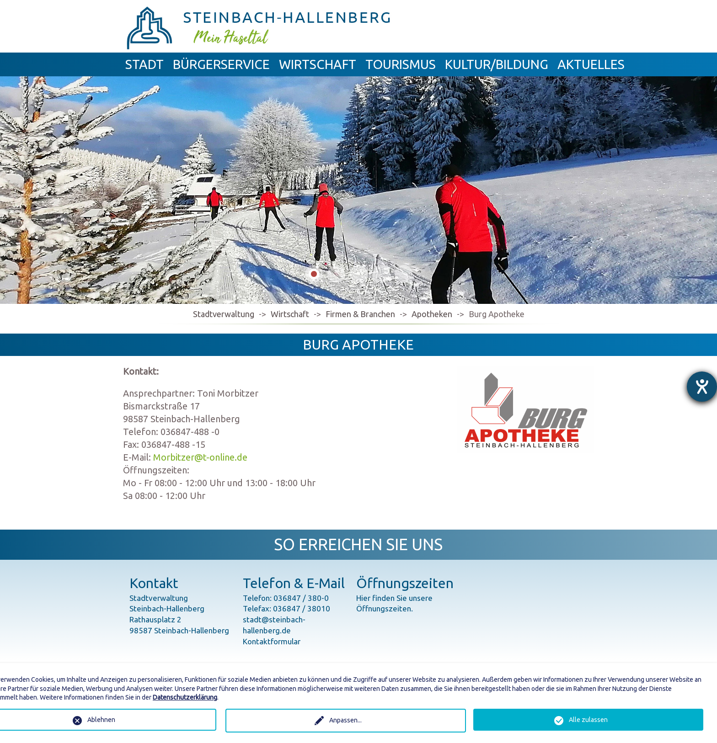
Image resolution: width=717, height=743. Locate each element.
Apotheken (432, 313)
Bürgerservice (221, 64)
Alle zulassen (588, 719)
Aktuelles (591, 64)
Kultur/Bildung (496, 64)
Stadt (144, 64)
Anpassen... (345, 720)
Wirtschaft (317, 64)
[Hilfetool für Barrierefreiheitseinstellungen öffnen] (702, 387)
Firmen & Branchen (360, 313)
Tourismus (400, 64)
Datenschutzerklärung (185, 697)
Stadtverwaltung (223, 313)
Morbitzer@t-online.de (200, 457)
